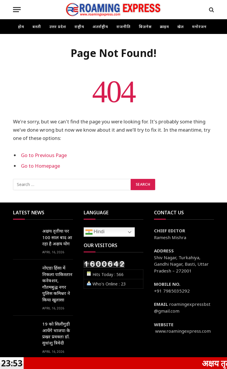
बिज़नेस (145, 26)
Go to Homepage (40, 165)
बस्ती (37, 26)
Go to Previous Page (44, 155)
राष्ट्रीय (79, 26)
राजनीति (123, 26)
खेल (180, 26)
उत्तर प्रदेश (57, 26)
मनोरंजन (199, 26)
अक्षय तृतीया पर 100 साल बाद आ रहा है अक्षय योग (57, 237)
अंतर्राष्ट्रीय (100, 26)
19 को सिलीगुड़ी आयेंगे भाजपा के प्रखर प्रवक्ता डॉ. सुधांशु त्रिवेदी (56, 333)
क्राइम (164, 26)
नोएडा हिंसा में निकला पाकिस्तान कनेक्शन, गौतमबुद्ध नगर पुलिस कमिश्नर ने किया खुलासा (57, 283)
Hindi (95, 232)
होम (21, 26)
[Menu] (17, 9)
